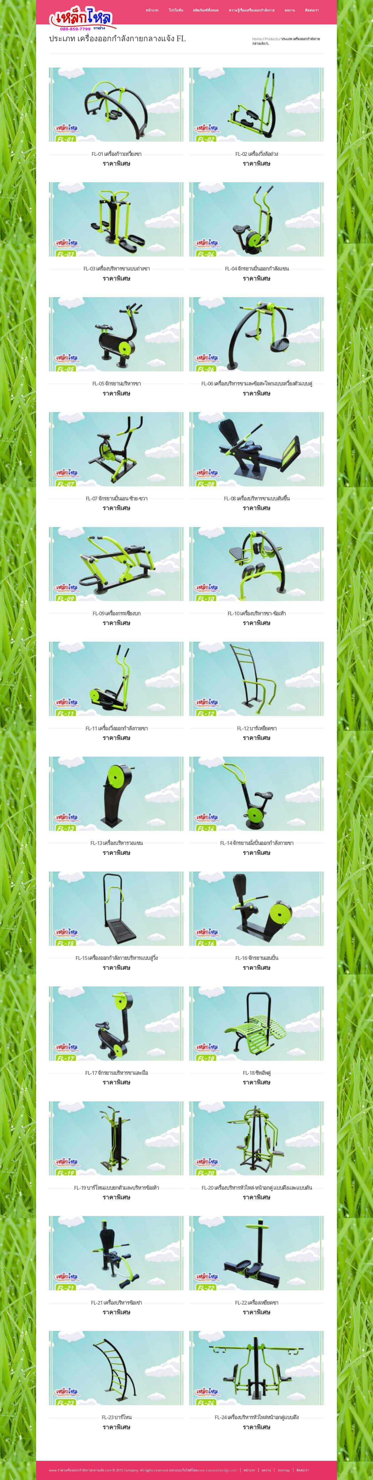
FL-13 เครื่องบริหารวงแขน (116, 842)
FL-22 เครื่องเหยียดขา (256, 1302)
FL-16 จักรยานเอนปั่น (256, 957)
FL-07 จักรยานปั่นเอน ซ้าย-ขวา (116, 498)
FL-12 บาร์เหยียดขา (256, 728)
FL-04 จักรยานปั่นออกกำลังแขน (256, 268)
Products (271, 39)
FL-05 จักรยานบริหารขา (116, 383)
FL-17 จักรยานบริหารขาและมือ (116, 1072)
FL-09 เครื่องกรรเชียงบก (116, 613)
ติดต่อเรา (303, 1470)
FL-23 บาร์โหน (116, 1417)
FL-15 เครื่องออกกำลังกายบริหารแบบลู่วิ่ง (116, 957)
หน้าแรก (249, 1470)
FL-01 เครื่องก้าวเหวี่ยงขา (116, 153)
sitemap (284, 1470)
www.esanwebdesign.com (217, 1470)
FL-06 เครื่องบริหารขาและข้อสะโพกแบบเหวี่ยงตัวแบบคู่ (256, 383)
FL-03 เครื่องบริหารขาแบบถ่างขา (116, 268)
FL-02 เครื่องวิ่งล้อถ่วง (256, 153)
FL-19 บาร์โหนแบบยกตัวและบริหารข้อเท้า (116, 1187)
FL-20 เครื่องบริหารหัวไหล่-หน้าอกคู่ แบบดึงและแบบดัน (256, 1187)
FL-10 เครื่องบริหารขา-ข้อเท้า (256, 613)
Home (257, 39)
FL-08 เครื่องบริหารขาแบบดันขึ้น (256, 498)
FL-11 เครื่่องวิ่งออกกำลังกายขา (116, 728)
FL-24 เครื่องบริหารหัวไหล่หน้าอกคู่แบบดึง (256, 1417)
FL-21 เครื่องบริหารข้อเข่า (116, 1302)
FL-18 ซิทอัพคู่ (256, 1072)
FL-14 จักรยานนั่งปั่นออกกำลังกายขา (256, 842)
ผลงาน (266, 1470)
